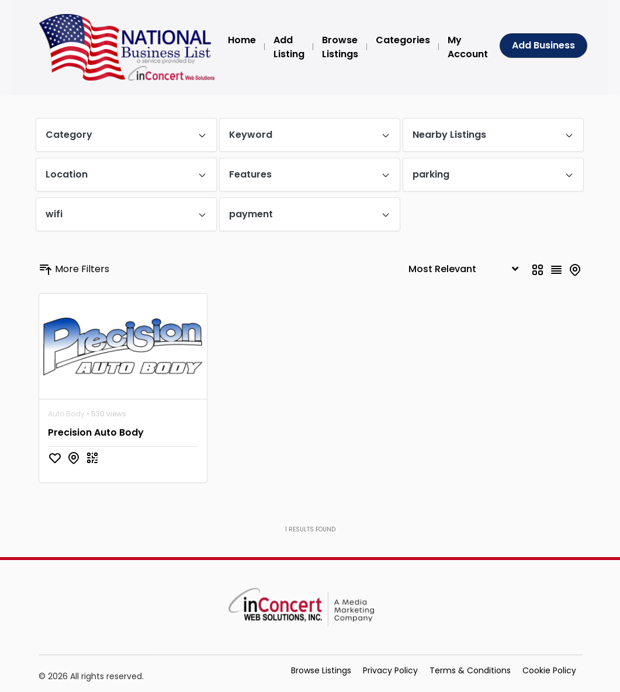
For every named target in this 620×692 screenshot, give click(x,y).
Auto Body (66, 414)
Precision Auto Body (96, 432)
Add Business (543, 45)
